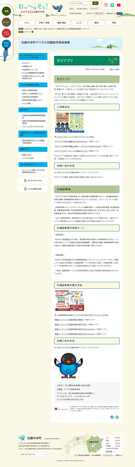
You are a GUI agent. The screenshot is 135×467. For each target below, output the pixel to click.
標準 (97, 13)
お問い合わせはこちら (27, 454)
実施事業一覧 (27, 66)
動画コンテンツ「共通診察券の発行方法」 (71, 325)
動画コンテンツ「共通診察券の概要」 (69, 320)
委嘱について (25, 149)
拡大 (101, 13)
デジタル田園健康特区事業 (29, 85)
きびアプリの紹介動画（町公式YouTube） (71, 142)
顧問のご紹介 (27, 155)
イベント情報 (26, 103)
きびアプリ (27, 32)
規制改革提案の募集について (32, 100)
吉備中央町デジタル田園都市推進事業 (69, 29)
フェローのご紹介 (28, 158)
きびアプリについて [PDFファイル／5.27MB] (76, 137)
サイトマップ (94, 8)
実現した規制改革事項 (29, 90)
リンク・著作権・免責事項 (82, 455)
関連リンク (119, 455)
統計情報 (109, 451)
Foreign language (75, 13)
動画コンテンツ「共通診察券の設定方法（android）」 (75, 329)
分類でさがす (38, 29)
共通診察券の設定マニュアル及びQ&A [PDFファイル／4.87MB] (83, 315)
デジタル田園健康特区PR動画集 (33, 73)
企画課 (59, 389)
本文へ (71, 8)
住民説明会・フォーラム (30, 69)
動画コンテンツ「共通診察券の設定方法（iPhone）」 (75, 334)
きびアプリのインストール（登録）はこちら (71, 151)
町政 (45, 29)
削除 (32, 32)
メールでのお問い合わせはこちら (70, 399)
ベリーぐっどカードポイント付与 (32, 126)
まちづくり (51, 29)
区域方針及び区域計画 (30, 97)
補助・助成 (23, 110)
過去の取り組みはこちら (28, 164)
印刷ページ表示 (114, 69)
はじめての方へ (82, 8)
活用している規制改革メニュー (32, 93)
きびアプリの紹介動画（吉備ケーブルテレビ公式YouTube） (78, 146)
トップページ (28, 29)
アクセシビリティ (108, 455)
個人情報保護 (96, 455)
